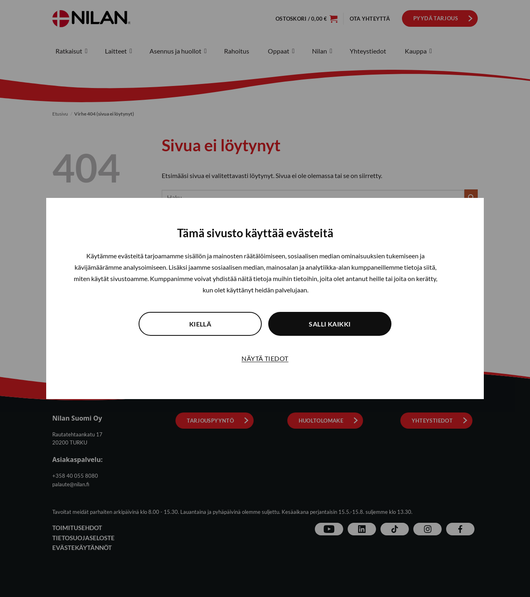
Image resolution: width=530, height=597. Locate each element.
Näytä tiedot (265, 358)
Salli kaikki (330, 324)
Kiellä (200, 324)
